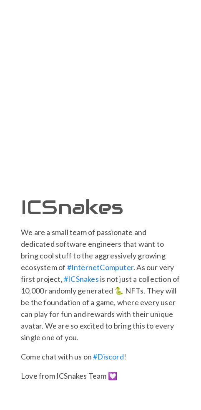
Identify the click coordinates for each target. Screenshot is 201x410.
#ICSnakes (81, 278)
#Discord (108, 356)
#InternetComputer (100, 267)
